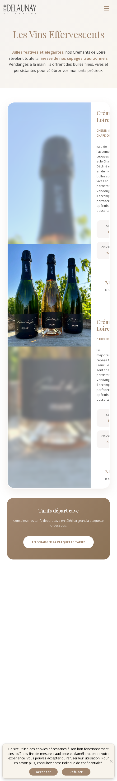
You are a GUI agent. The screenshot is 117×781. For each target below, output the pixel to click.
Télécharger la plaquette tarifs (59, 542)
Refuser (76, 772)
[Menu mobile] (110, 9)
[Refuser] (111, 761)
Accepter (43, 772)
